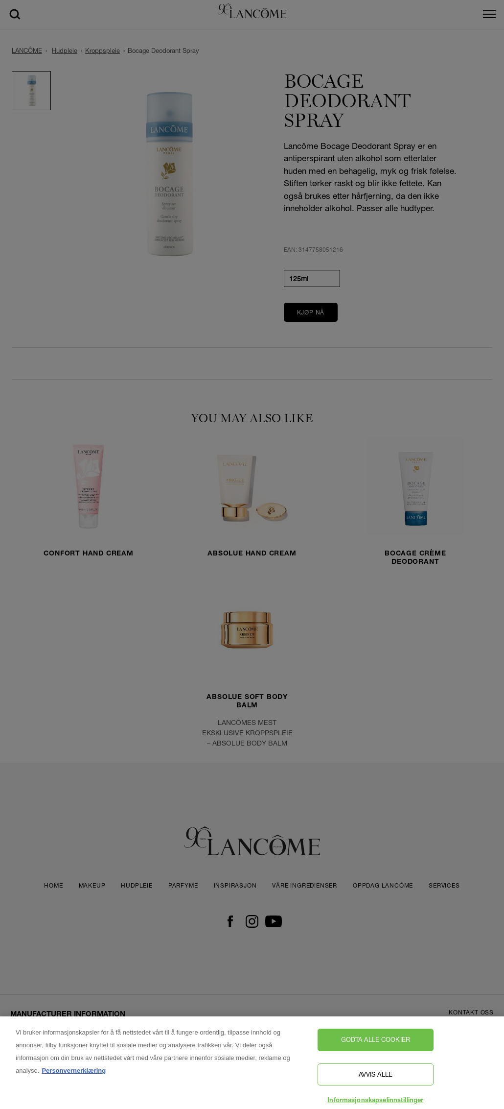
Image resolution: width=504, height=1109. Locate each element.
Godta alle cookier (375, 1043)
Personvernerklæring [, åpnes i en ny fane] (74, 1074)
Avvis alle (375, 1078)
